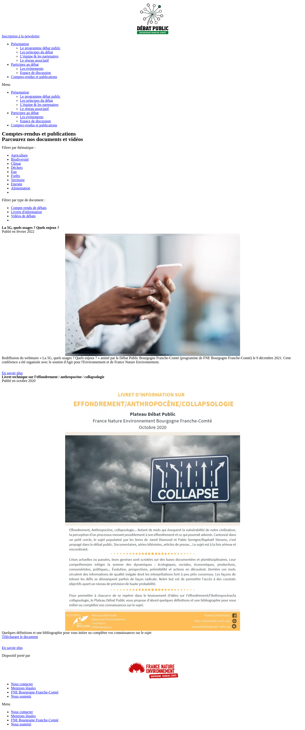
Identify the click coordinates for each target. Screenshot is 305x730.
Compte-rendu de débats (28, 208)
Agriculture (19, 155)
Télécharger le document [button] (20, 637)
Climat (16, 163)
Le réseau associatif (34, 60)
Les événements (32, 69)
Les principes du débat (36, 52)
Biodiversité (20, 159)
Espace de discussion (35, 73)
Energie (16, 184)
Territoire (18, 180)
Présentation (20, 44)
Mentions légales (23, 688)
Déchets (17, 168)
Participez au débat (25, 64)
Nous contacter (22, 684)
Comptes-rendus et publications (34, 77)
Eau (14, 172)
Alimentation (20, 188)
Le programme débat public (40, 48)
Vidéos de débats (23, 216)
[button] (21, 36)
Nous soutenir (21, 696)
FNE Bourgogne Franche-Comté (35, 692)
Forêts (15, 176)
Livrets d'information (26, 212)
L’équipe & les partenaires (39, 56)
